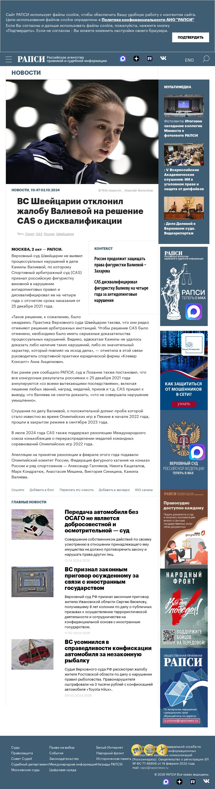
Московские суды (25, 769)
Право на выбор (62, 747)
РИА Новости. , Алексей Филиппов (125, 189)
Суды (15, 747)
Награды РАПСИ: (109, 763)
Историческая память (113, 758)
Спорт (29, 233)
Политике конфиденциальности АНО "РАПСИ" (148, 20)
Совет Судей (21, 758)
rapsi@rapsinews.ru (154, 767)
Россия (49, 233)
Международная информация (72, 763)
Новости (26, 73)
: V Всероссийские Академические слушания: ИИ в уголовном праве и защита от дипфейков (184, 179)
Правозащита (22, 752)
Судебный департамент (30, 763)
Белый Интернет (109, 747)
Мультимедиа (177, 87)
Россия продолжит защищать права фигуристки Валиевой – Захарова (120, 265)
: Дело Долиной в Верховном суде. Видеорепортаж (179, 228)
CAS (39, 233)
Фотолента (173, 121)
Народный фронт (110, 752)
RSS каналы (144, 489)
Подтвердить (191, 37)
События (56, 752)
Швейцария (65, 233)
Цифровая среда (62, 769)
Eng (189, 59)
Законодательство (64, 758)
